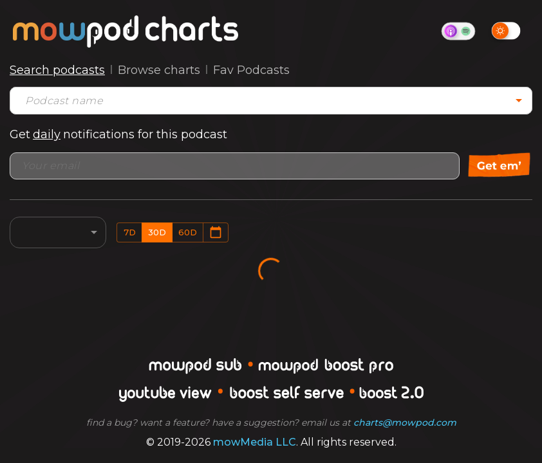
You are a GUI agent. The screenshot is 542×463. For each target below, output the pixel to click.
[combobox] (261, 100)
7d (130, 232)
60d (187, 232)
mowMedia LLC (254, 442)
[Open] (519, 100)
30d (157, 232)
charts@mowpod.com (404, 422)
